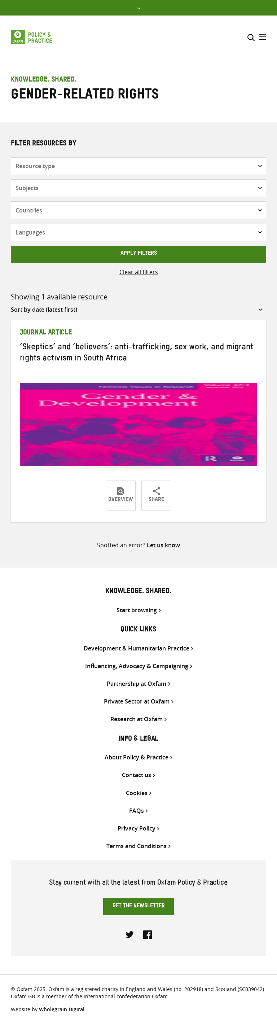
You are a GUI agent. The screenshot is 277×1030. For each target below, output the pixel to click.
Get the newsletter (139, 906)
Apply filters (138, 254)
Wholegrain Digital (61, 1009)
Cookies (137, 793)
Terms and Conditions (136, 846)
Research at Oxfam (136, 719)
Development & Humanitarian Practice (136, 648)
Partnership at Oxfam (136, 683)
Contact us (136, 775)
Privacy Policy (136, 828)
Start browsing (136, 610)
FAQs (136, 810)
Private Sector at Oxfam (137, 701)
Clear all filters (138, 272)
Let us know (163, 545)
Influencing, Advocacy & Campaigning (136, 666)
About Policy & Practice (136, 757)
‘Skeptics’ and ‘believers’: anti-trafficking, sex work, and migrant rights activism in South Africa (136, 353)
